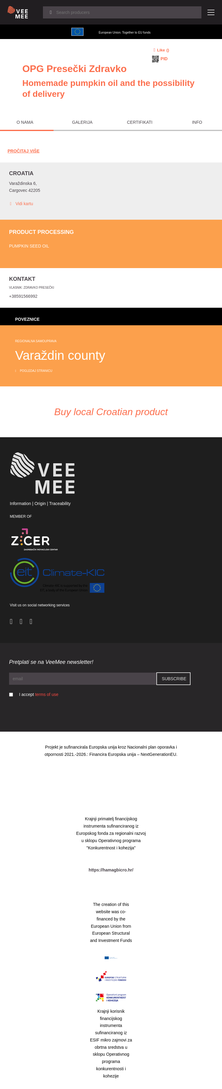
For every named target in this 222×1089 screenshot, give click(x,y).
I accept (38, 694)
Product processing (41, 232)
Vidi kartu (21, 204)
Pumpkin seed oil (29, 246)
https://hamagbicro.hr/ (111, 870)
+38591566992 (23, 296)
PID (164, 58)
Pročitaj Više (24, 151)
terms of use (46, 694)
